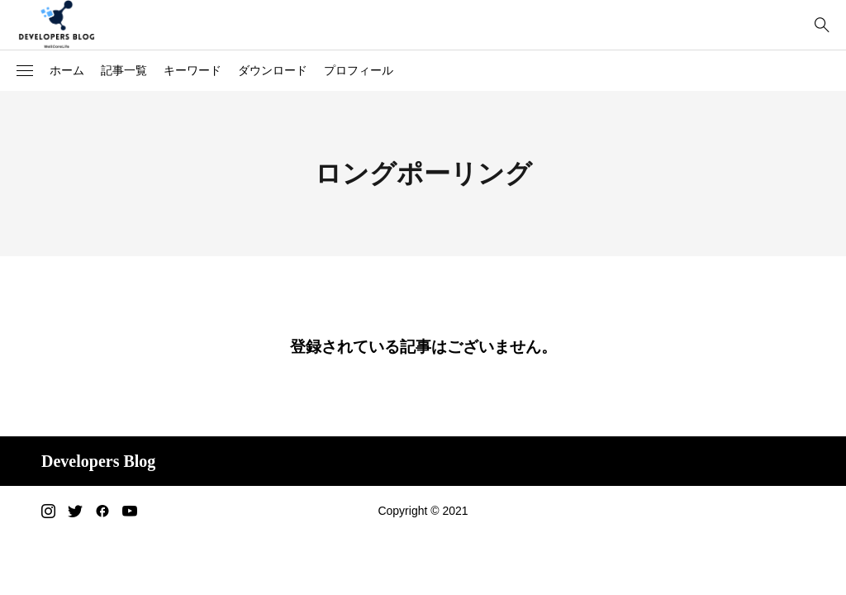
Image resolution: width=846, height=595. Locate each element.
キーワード (192, 70)
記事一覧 (124, 70)
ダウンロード (272, 70)
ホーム (67, 70)
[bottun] (821, 25)
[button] (25, 71)
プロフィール (358, 70)
